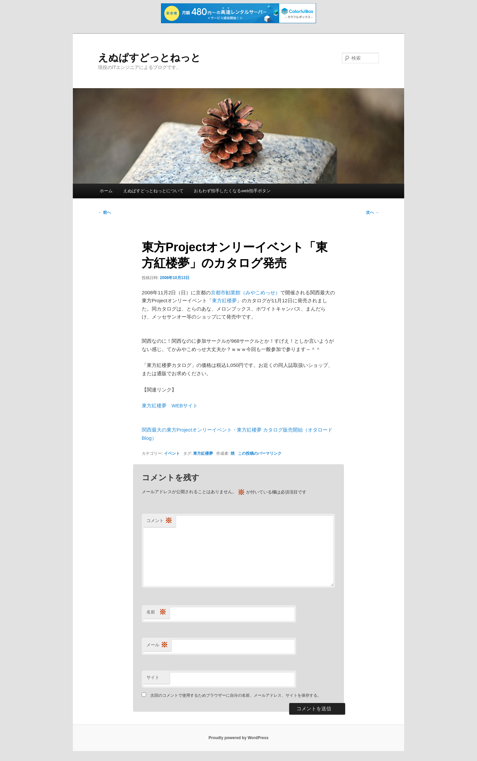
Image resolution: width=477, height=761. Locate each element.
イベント (172, 453)
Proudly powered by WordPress (238, 737)
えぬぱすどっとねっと (149, 57)
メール (157, 645)
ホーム (106, 190)
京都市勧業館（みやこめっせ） (245, 292)
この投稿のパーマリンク (260, 453)
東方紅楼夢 (224, 300)
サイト (152, 677)
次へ (372, 212)
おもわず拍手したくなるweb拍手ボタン (232, 190)
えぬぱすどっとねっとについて (153, 190)
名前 (156, 612)
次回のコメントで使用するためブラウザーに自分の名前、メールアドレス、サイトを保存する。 (235, 695)
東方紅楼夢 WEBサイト (170, 405)
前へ (104, 212)
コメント (159, 521)
